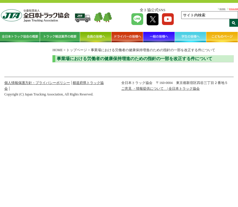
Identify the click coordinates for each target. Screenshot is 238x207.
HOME (223, 9)
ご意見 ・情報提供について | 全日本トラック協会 (160, 89)
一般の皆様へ (159, 37)
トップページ (76, 50)
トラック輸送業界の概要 (60, 37)
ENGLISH (233, 9)
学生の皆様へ (191, 37)
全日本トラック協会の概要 (20, 37)
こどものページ (222, 37)
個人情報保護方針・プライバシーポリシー (37, 83)
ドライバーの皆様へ (127, 37)
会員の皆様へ (96, 37)
